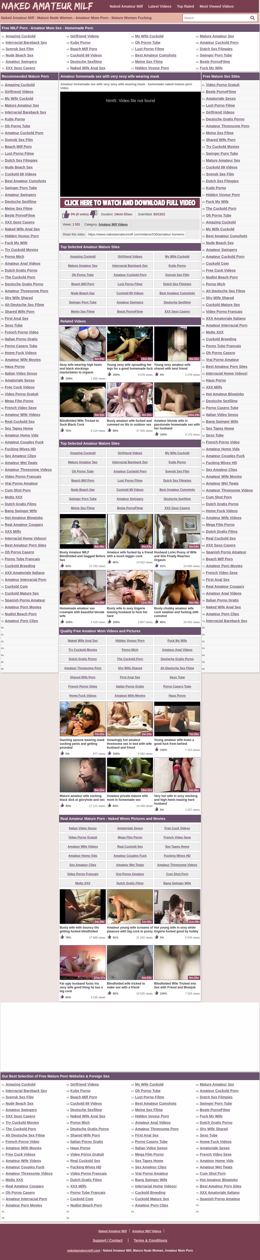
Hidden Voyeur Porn (152, 68)
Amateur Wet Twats (21, 463)
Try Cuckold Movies (21, 250)
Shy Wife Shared (19, 298)
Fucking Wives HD (20, 449)
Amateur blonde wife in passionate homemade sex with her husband (177, 424)
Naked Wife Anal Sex (87, 68)
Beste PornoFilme (215, 62)
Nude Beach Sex (20, 55)
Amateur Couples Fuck (24, 442)
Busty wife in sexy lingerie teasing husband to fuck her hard (127, 612)
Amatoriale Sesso (20, 380)
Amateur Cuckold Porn (219, 42)
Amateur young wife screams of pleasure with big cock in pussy (130, 929)
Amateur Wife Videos (22, 415)
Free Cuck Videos (20, 387)
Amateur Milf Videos (113, 224)
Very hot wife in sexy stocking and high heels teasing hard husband (176, 799)
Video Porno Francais (23, 476)
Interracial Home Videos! (25, 538)
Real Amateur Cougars (24, 525)
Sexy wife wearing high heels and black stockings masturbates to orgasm (81, 368)
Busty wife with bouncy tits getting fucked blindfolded (79, 929)
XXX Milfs (13, 531)
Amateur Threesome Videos (28, 470)
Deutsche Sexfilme (86, 62)
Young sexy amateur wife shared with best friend (172, 366)
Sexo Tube (14, 325)
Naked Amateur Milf (126, 6)
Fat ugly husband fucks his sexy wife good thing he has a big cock (81, 987)
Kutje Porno (80, 42)
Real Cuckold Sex (20, 421)
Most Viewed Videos (217, 6)
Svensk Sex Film (20, 49)
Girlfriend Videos (84, 36)
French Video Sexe (21, 408)
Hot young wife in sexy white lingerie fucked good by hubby (176, 929)
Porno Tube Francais (22, 559)
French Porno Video (22, 332)
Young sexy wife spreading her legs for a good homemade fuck (130, 366)
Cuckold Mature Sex (22, 593)
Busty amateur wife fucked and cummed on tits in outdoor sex (129, 422)
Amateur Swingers (21, 62)
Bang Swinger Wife (21, 511)
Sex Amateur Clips (20, 456)
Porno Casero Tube (21, 346)
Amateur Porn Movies (23, 607)
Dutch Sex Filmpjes (216, 49)
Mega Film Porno (19, 401)
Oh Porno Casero (19, 552)
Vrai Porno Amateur (21, 483)
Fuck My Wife (211, 68)
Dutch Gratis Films (20, 504)
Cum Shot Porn (18, 490)
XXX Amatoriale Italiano (25, 573)
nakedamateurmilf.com (83, 1250)
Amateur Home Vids (22, 435)
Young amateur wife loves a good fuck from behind (174, 742)
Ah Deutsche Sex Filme (24, 305)
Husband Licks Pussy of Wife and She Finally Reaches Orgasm (175, 556)
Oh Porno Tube (147, 42)
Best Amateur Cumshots (155, 55)
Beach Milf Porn (83, 49)
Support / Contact (107, 1240)
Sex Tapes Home (19, 428)
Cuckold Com (16, 586)
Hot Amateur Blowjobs (24, 518)
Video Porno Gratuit (21, 394)
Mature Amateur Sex (217, 36)
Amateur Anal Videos (22, 263)
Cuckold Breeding (20, 566)
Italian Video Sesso (21, 373)
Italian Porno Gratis (21, 339)
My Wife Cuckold (149, 36)
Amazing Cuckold (20, 36)
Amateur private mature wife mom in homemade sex (127, 798)
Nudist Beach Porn (21, 614)
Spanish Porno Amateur (25, 600)
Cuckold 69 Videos (86, 55)
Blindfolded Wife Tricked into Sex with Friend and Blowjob (175, 985)
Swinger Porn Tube (216, 55)
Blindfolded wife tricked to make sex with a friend (126, 985)
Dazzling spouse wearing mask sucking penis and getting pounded (82, 743)
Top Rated (185, 6)
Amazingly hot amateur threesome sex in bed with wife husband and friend (129, 743)
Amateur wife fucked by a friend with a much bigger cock (130, 554)
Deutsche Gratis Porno (24, 284)
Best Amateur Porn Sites (25, 545)
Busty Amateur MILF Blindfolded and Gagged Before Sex (82, 556)
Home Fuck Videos (21, 353)
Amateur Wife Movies (23, 360)
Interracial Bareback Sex (26, 42)
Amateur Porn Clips (21, 621)
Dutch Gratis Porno (21, 270)
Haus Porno (15, 367)
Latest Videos (159, 6)
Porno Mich (14, 257)
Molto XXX (13, 497)
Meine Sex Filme (149, 62)
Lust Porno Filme (149, 49)
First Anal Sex (16, 318)
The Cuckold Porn (20, 277)
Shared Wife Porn (20, 312)
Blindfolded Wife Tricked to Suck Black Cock (79, 422)
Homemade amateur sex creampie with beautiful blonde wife (82, 612)
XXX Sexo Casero (20, 68)
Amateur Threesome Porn (26, 291)
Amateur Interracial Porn (25, 580)
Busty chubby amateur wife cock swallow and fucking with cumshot (176, 612)
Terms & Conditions (150, 1240)
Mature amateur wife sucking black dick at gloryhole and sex (82, 798)
